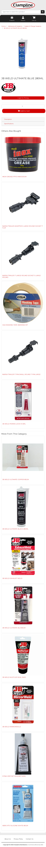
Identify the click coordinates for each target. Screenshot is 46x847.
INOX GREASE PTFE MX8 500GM (14, 177)
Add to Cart (24, 111)
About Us (8, 839)
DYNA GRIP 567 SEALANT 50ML (14, 776)
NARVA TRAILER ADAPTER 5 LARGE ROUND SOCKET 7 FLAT (22, 227)
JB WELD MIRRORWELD (11, 727)
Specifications (8, 123)
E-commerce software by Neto (35, 844)
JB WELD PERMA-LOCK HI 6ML (14, 424)
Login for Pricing (23, 98)
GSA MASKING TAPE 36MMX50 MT (15, 325)
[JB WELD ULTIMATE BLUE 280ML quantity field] (23, 106)
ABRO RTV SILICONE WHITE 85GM (15, 825)
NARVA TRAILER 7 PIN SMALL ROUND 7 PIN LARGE (21, 374)
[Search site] (43, 11)
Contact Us (29, 839)
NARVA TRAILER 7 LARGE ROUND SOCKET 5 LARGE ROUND (21, 276)
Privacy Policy (18, 839)
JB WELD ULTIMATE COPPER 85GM (15, 479)
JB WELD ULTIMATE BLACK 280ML (15, 529)
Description (8, 119)
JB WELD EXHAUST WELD (12, 578)
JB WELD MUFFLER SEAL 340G (14, 677)
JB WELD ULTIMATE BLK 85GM (14, 628)
